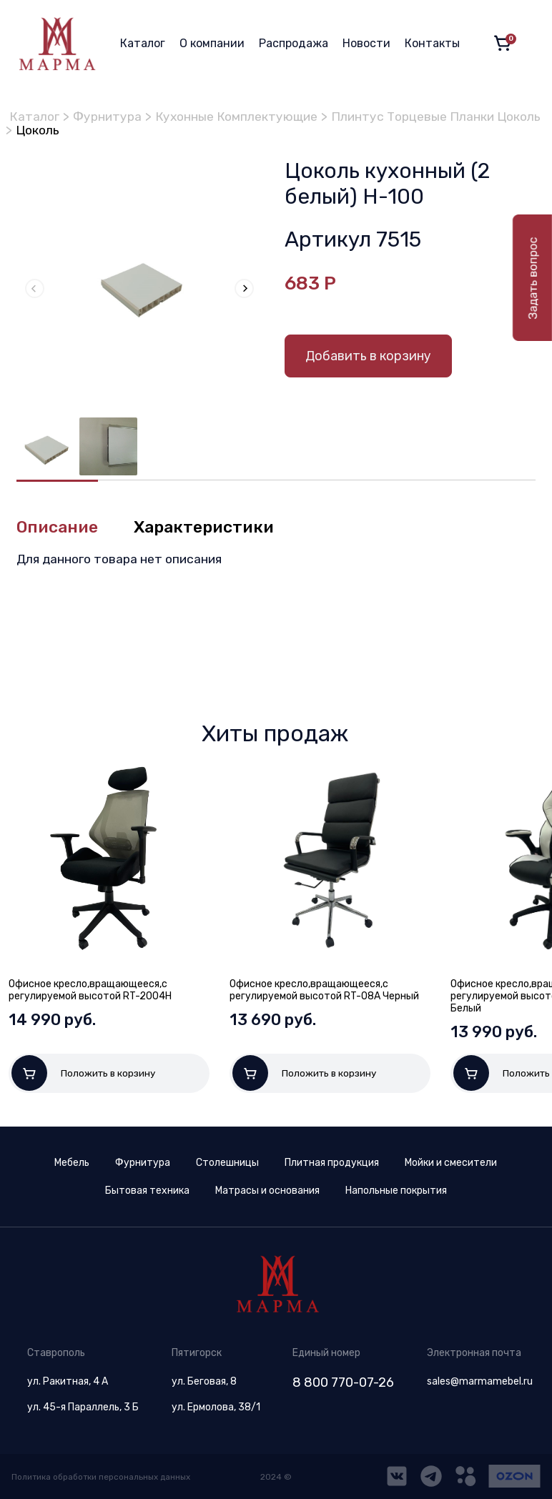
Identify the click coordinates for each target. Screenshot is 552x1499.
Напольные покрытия (396, 1193)
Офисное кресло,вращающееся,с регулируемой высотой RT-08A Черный (324, 990)
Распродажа (293, 43)
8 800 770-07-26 (343, 1384)
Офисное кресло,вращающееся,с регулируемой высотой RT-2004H (90, 990)
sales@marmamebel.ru (480, 1383)
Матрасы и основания (267, 1193)
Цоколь (263, 129)
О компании (212, 43)
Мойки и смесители (451, 1165)
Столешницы (227, 1165)
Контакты (432, 43)
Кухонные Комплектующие (242, 116)
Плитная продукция (332, 1165)
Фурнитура (109, 116)
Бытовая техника (147, 1193)
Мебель (71, 1165)
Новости (366, 43)
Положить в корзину (83, 1073)
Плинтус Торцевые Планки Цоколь (118, 129)
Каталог (142, 43)
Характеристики (209, 527)
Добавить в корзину (368, 355)
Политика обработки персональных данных (102, 1479)
